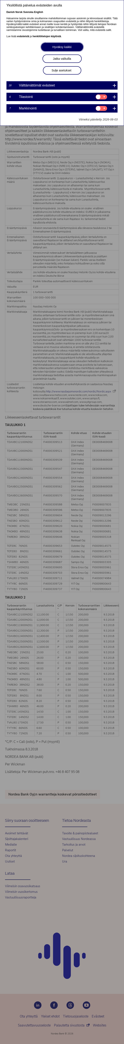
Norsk (19, 12)
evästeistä (23, 36)
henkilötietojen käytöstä (47, 36)
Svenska (28, 12)
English (38, 12)
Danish (10, 12)
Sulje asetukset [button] (61, 70)
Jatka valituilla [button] (62, 58)
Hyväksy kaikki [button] (62, 47)
